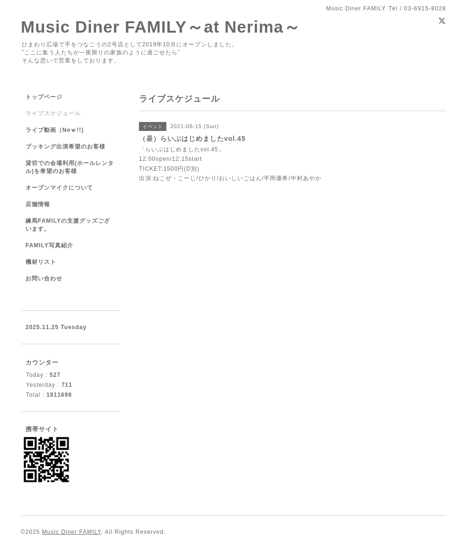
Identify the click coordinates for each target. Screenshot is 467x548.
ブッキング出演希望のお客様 (65, 146)
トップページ (44, 97)
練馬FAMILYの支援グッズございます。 (68, 224)
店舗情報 (38, 204)
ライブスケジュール (53, 113)
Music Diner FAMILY (71, 532)
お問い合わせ (44, 278)
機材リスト (41, 262)
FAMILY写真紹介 (49, 245)
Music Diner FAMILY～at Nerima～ (161, 26)
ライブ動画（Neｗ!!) (55, 130)
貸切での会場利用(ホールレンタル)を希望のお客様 (70, 167)
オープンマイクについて (59, 187)
